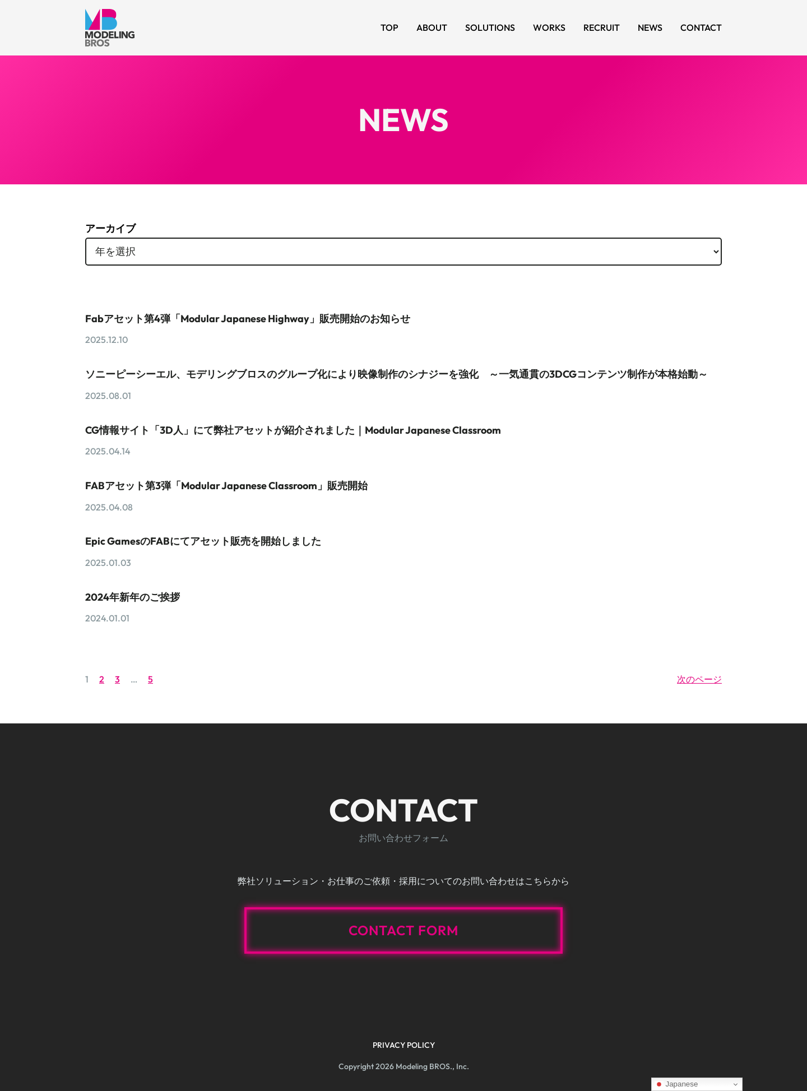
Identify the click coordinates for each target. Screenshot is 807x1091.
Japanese (676, 1084)
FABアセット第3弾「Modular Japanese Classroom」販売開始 (226, 485)
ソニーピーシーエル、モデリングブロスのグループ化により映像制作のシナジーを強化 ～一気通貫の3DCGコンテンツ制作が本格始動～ (396, 374)
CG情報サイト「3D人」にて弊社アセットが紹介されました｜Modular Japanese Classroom (293, 430)
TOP (389, 27)
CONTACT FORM (403, 930)
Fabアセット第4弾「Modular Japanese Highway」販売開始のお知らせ (247, 318)
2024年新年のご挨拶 (132, 597)
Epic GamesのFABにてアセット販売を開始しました (203, 541)
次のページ (699, 679)
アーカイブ (110, 228)
